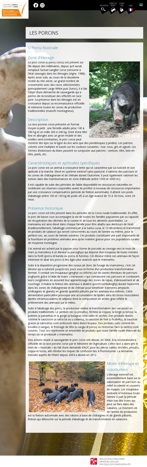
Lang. (130, 7)
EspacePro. (122, 4)
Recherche (104, 5)
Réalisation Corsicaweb (111, 458)
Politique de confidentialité (114, 464)
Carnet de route (113, 4)
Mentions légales (108, 461)
